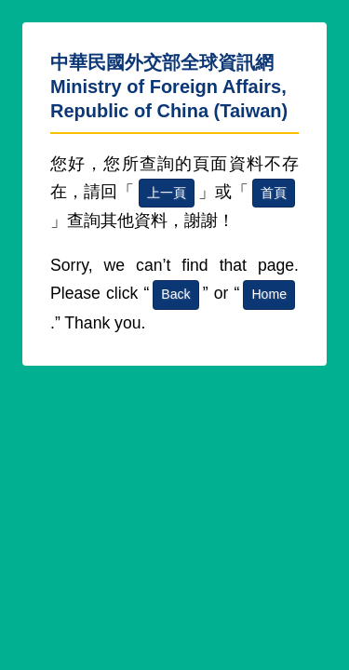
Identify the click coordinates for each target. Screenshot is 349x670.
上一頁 (166, 192)
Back (175, 294)
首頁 (274, 192)
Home (269, 294)
